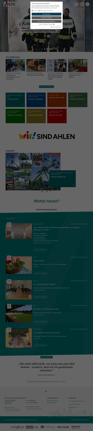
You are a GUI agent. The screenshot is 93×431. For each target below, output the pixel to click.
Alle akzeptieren (46, 14)
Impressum (52, 27)
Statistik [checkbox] (42, 10)
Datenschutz (58, 27)
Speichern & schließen (46, 17)
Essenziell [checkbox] (35, 10)
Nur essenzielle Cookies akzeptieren (46, 21)
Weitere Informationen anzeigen (46, 24)
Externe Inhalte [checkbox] (49, 10)
